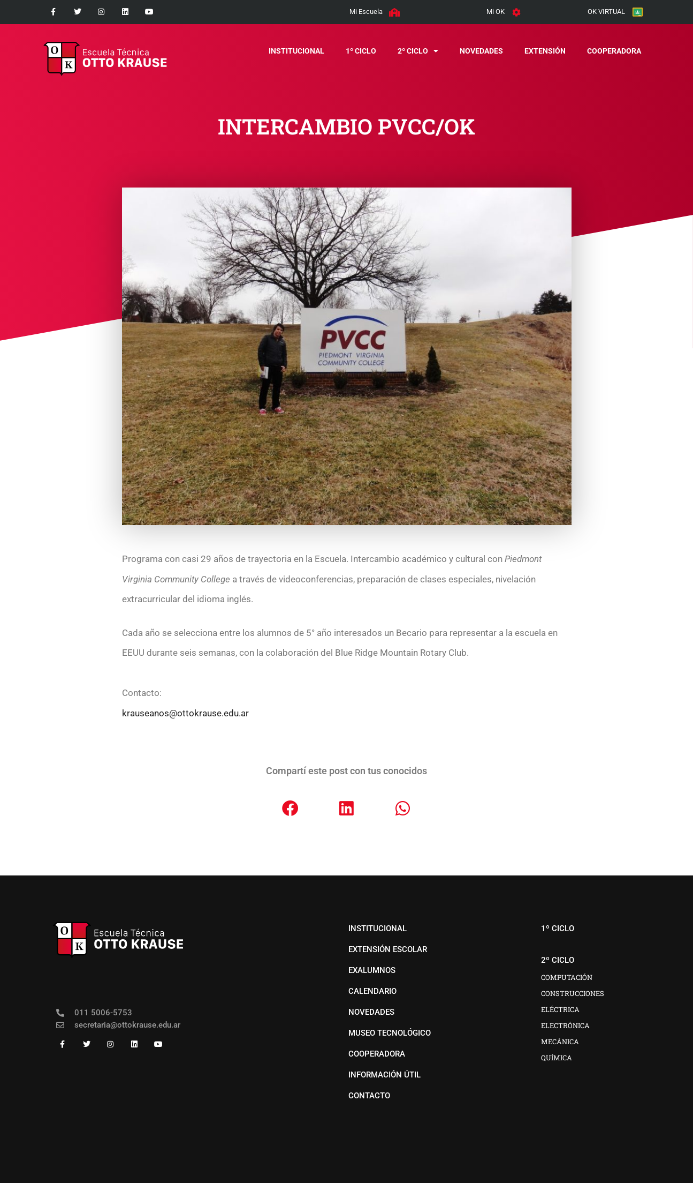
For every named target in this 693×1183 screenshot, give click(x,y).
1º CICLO (361, 51)
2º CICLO (418, 51)
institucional (296, 51)
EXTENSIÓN (545, 51)
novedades (481, 51)
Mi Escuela (366, 12)
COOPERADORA (614, 51)
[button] (290, 808)
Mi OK (495, 12)
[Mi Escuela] (394, 12)
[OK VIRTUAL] (638, 12)
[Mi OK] (516, 12)
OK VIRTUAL (606, 12)
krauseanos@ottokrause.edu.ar (185, 713)
